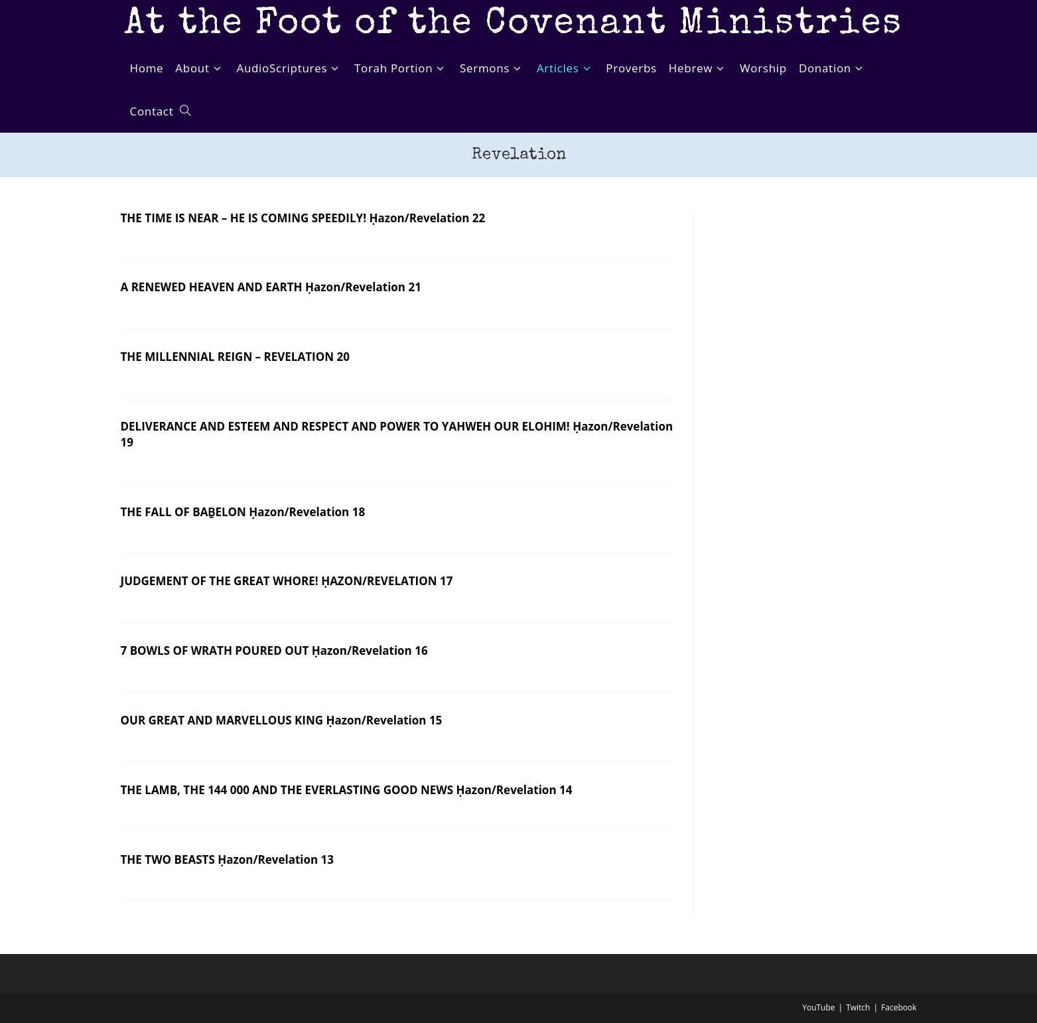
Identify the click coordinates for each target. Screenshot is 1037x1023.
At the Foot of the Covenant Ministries (513, 25)
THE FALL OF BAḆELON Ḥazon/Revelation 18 (243, 511)
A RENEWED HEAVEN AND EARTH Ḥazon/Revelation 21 (271, 287)
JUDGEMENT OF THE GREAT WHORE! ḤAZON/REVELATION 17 (287, 580)
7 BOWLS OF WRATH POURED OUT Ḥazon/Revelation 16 (274, 650)
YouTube (818, 1007)
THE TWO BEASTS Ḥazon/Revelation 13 (227, 859)
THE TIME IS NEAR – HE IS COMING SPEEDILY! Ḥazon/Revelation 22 (303, 218)
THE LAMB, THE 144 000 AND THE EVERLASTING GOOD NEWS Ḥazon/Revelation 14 (347, 789)
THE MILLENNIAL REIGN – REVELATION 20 (235, 356)
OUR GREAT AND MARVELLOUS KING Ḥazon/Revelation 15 (282, 720)
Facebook (898, 1007)
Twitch (858, 1007)
